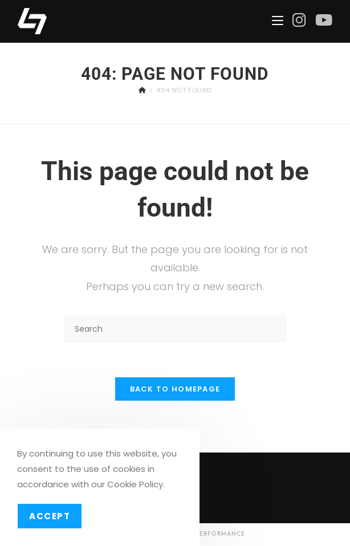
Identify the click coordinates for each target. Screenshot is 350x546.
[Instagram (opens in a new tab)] (299, 20)
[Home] (142, 90)
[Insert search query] (175, 329)
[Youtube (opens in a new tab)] (324, 20)
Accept (49, 516)
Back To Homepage (175, 389)
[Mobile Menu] (277, 21)
